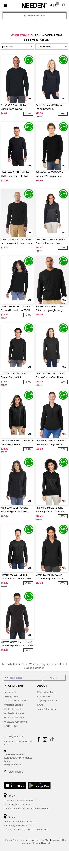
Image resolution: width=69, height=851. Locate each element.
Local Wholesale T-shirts (16, 700)
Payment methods (46, 692)
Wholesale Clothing (13, 705)
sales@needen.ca (12, 764)
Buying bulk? (10, 692)
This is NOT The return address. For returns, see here (26, 808)
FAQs (40, 705)
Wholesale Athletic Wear (16, 722)
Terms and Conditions (29, 840)
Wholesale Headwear (14, 713)
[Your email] (23, 678)
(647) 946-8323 (15, 736)
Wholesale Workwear (14, 717)
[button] (51, 5)
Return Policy (10, 726)
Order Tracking (15, 771)
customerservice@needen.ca (18, 758)
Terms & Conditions (46, 709)
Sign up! (54, 678)
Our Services (43, 696)
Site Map (45, 840)
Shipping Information (47, 700)
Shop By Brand (11, 696)
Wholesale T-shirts (13, 709)
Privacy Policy (11, 840)
